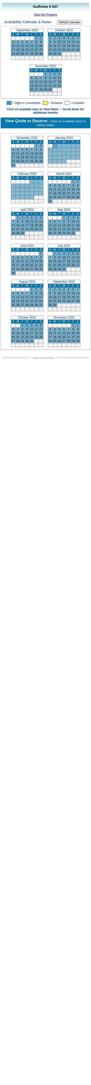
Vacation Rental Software (44, 357)
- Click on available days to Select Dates (45, 123)
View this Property (45, 14)
